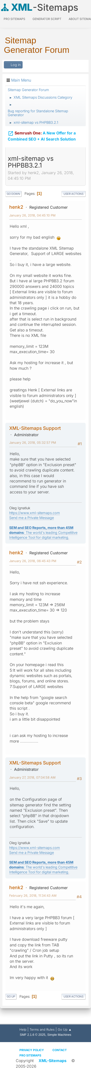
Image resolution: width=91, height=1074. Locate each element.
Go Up (11, 996)
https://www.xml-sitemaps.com (34, 513)
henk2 (16, 207)
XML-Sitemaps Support (35, 428)
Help (22, 1029)
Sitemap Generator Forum (36, 45)
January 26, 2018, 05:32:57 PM (32, 442)
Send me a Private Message (31, 518)
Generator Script (47, 19)
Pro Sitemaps (30, 1055)
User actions (73, 194)
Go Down (13, 194)
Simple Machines (59, 1034)
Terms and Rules (42, 1029)
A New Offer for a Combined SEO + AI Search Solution (42, 135)
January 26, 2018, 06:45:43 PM (32, 561)
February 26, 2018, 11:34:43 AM (33, 895)
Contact (59, 1050)
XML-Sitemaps (52, 1060)
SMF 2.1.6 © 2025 (32, 1034)
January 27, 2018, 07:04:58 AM (32, 777)
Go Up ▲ (65, 1029)
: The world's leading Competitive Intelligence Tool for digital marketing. (43, 532)
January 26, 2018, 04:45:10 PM (32, 215)
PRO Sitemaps (14, 19)
